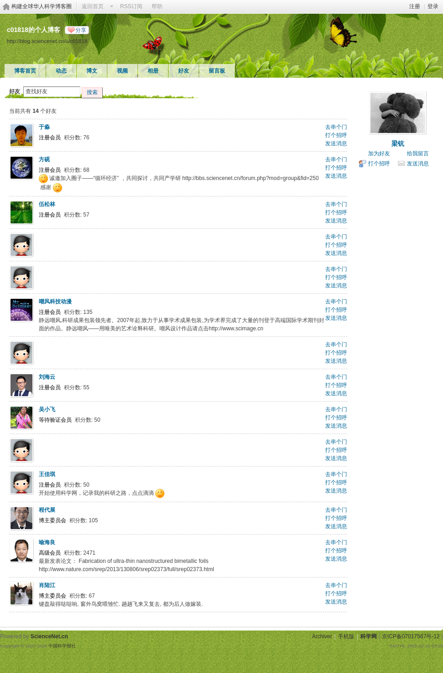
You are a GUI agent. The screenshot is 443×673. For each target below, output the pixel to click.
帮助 (157, 6)
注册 (414, 6)
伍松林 (47, 204)
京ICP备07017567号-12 (411, 636)
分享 (80, 30)
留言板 (217, 71)
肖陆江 (47, 585)
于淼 (44, 127)
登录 (432, 6)
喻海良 (47, 542)
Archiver (322, 636)
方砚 (44, 159)
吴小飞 (47, 409)
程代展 (47, 510)
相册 (153, 71)
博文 (91, 71)
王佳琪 (47, 474)
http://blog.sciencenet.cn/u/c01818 (47, 41)
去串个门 (336, 127)
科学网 (368, 636)
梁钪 (397, 143)
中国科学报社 (62, 645)
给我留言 (418, 153)
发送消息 (336, 143)
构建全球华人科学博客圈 (41, 6)
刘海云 (47, 377)
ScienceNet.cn (49, 636)
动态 (61, 71)
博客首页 (25, 71)
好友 (183, 71)
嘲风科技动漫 (55, 301)
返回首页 (93, 6)
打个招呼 (336, 135)
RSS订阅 (131, 6)
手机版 (346, 636)
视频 (122, 71)
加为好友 (379, 153)
